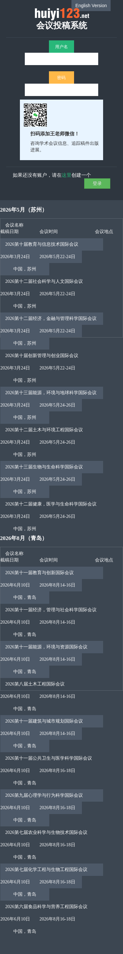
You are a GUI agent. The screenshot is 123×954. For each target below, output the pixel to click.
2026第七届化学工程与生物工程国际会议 (46, 869)
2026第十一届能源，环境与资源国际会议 (46, 646)
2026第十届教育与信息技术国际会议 (41, 244)
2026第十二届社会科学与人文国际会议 (44, 281)
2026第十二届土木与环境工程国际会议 (44, 429)
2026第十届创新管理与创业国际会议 (41, 355)
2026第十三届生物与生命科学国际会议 (44, 466)
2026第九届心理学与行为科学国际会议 (44, 795)
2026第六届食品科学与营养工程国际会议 (46, 906)
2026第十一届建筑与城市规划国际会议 (44, 721)
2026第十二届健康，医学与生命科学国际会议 (51, 504)
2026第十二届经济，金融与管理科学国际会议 (51, 318)
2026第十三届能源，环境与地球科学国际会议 (51, 392)
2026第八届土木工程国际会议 (35, 684)
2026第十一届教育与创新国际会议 (39, 572)
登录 (97, 183)
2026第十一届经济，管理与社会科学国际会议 (51, 609)
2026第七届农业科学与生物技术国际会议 (46, 832)
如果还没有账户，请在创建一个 (52, 175)
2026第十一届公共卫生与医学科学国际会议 (48, 758)
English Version (91, 5)
